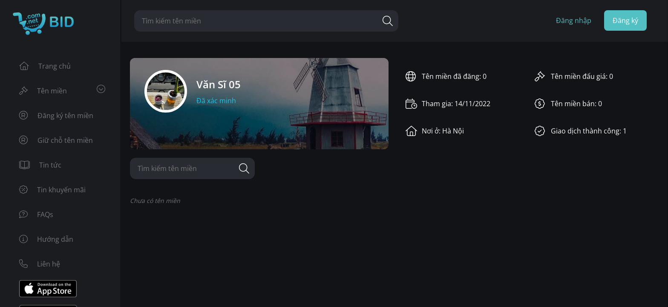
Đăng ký (625, 20)
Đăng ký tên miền (56, 115)
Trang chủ (45, 66)
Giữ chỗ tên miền (56, 140)
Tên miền (62, 90)
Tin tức (40, 165)
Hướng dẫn (46, 239)
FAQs (36, 214)
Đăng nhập (573, 20)
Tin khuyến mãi (52, 189)
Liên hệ (39, 264)
